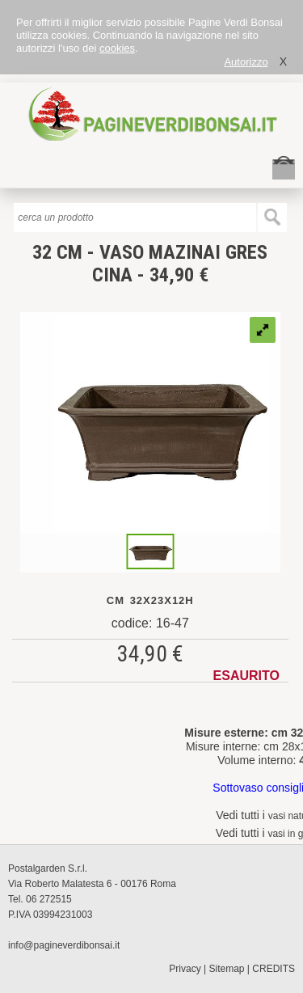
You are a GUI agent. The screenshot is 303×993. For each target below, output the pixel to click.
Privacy (184, 968)
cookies (117, 48)
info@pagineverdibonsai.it (64, 945)
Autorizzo (245, 62)
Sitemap (227, 968)
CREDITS (273, 968)
